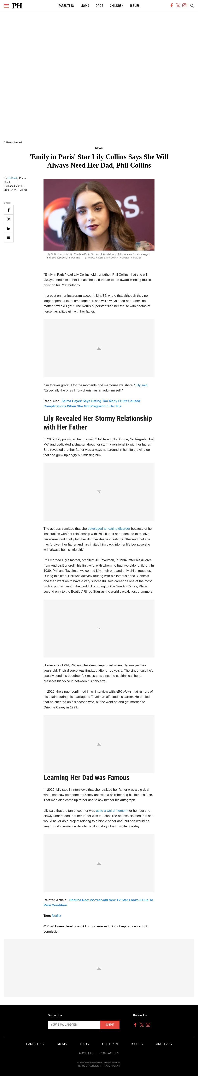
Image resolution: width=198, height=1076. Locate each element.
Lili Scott (13, 178)
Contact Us (109, 1053)
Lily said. (142, 385)
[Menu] (6, 6)
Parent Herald (14, 142)
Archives (164, 1044)
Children (117, 6)
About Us (87, 1053)
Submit (109, 1024)
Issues (135, 6)
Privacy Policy (111, 1066)
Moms (84, 6)
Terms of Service (88, 1066)
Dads (99, 6)
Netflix (56, 916)
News (99, 148)
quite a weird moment (111, 811)
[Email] (9, 237)
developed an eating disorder (109, 528)
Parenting (66, 6)
